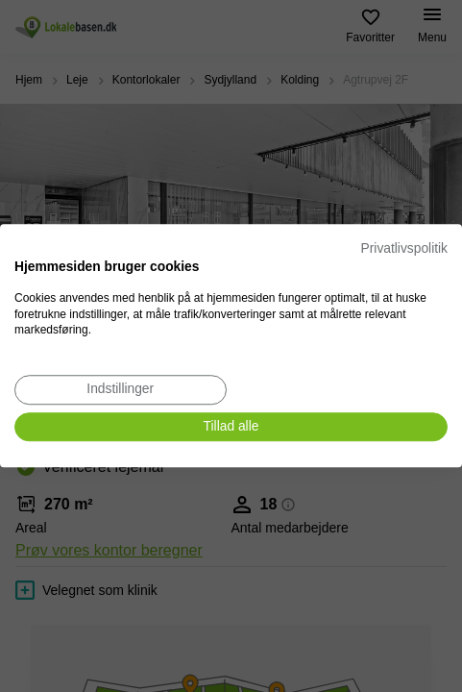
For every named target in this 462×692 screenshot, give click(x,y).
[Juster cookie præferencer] (120, 390)
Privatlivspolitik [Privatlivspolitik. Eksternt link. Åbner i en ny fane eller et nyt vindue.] (404, 248)
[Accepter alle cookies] (231, 427)
